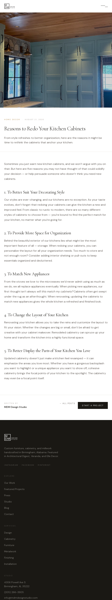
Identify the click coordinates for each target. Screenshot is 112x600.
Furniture (9, 545)
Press (7, 495)
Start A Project (93, 405)
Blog (6, 507)
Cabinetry (10, 538)
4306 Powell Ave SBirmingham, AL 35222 (16, 584)
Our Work (9, 482)
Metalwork (10, 551)
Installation (10, 563)
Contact (9, 514)
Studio (8, 501)
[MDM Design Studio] (9, 6)
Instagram (11, 465)
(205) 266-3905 (14, 592)
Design (8, 532)
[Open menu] (104, 6)
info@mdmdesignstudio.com (21, 597)
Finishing (9, 557)
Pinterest (44, 465)
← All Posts (67, 403)
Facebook (28, 465)
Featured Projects (14, 489)
